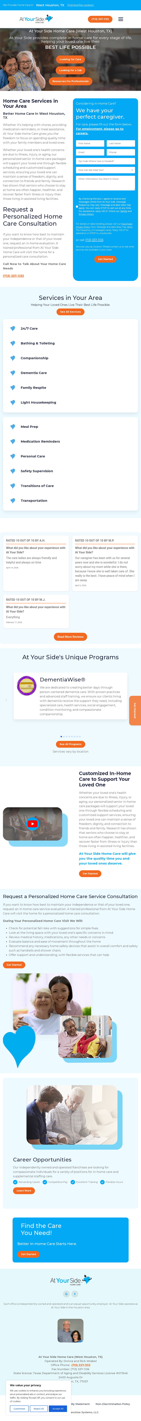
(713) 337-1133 (13, 276)
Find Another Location (80, 5)
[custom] (66, 1294)
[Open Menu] (120, 19)
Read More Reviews (70, 637)
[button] (61, 736)
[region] (38, 1397)
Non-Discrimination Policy (113, 1403)
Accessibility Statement (74, 1403)
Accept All (58, 1408)
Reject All (39, 1408)
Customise (19, 1408)
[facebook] (74, 1294)
